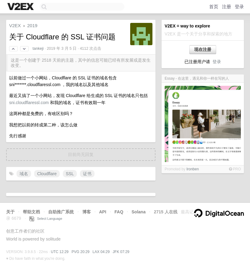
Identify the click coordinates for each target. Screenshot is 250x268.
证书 (87, 173)
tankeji (38, 48)
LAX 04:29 (101, 252)
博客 (86, 211)
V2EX (15, 25)
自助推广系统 (61, 211)
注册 (226, 6)
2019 (32, 25)
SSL (70, 173)
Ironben (192, 169)
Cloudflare (47, 173)
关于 (10, 211)
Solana (139, 211)
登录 (239, 6)
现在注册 (202, 49)
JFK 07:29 (121, 252)
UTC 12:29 (60, 252)
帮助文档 (31, 211)
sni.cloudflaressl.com (29, 102)
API (102, 211)
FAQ (119, 211)
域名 (24, 173)
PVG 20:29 (81, 252)
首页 (213, 6)
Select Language (45, 218)
